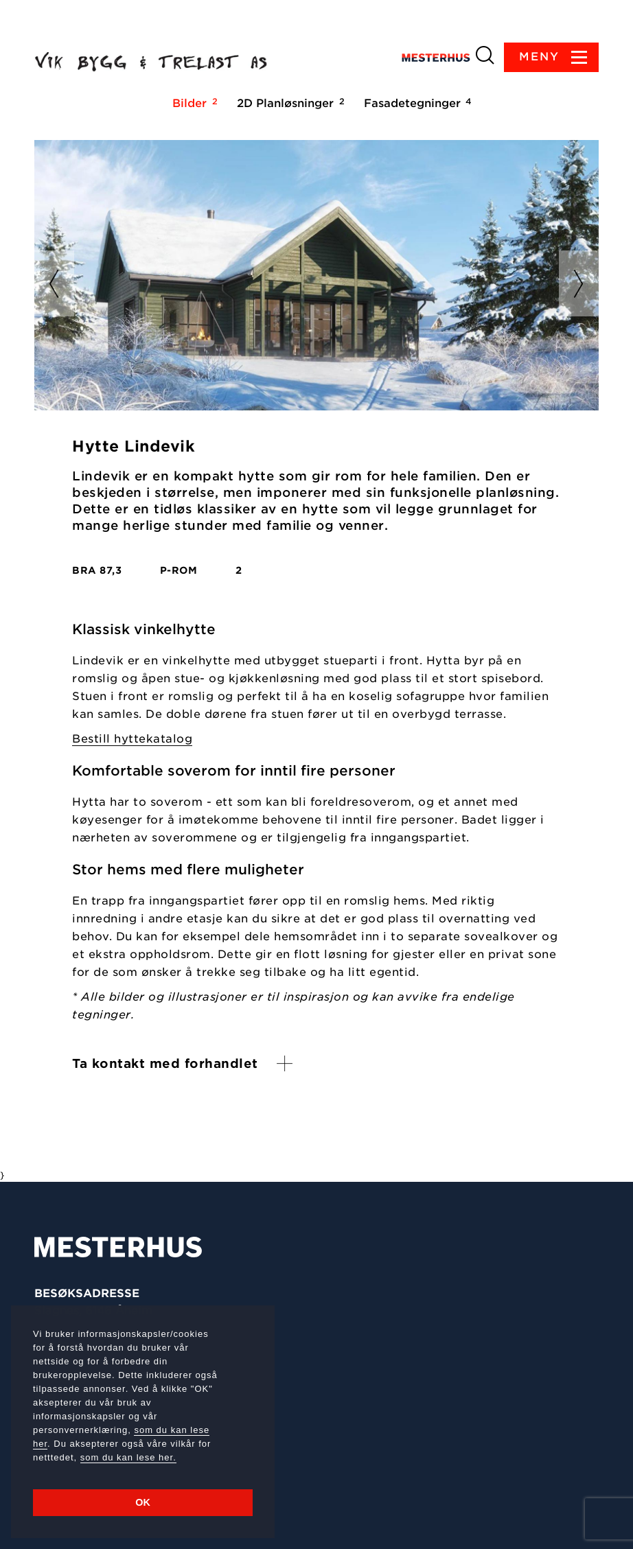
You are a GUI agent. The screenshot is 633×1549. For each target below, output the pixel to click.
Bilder (193, 103)
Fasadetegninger (416, 103)
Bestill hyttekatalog (132, 738)
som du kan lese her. (128, 1457)
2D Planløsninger (289, 103)
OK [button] (142, 1502)
